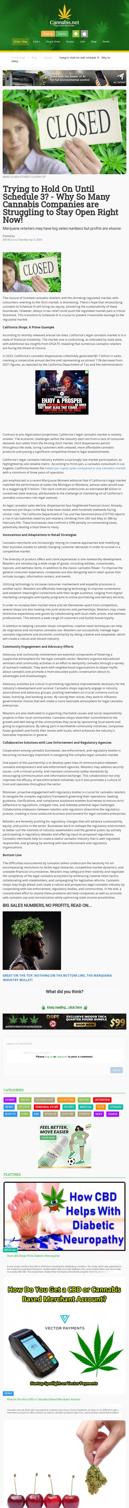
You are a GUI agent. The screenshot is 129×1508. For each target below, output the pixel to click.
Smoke (25, 1100)
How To (10, 1114)
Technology (44, 1100)
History (68, 1114)
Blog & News (53, 41)
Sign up (48, 33)
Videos (112, 1114)
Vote (100, 1107)
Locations (66, 1100)
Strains (70, 41)
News (9, 1107)
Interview (102, 1100)
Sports (69, 1107)
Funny (10, 1100)
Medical (86, 1107)
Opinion (48, 57)
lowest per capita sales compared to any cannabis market (84, 468)
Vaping (84, 1100)
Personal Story (46, 1107)
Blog (34, 57)
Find (36, 41)
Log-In (62, 33)
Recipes (24, 1107)
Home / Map (20, 41)
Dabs (24, 1114)
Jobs (82, 41)
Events (106, 41)
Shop (93, 41)
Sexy (98, 1114)
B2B (36, 1114)
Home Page (18, 57)
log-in (49, 1056)
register (62, 1056)
